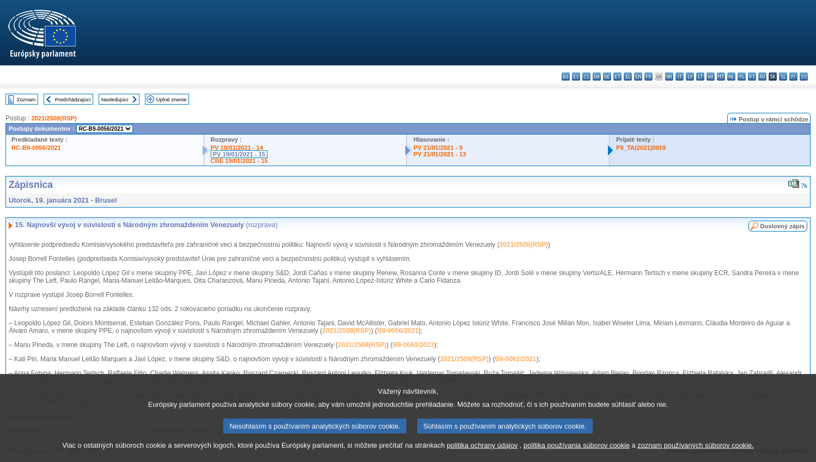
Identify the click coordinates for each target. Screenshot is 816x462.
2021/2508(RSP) (53, 118)
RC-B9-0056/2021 (36, 147)
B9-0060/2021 (413, 345)
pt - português (752, 76)
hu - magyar (711, 76)
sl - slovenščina (783, 76)
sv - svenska (804, 76)
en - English (638, 76)
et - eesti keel (617, 76)
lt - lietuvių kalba (700, 76)
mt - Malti (721, 76)
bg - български (566, 76)
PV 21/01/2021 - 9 (437, 147)
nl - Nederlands (731, 76)
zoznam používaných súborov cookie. (695, 455)
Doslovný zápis (782, 226)
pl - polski (742, 76)
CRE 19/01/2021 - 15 (239, 160)
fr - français (648, 76)
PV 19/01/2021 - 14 (237, 147)
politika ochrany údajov (482, 455)
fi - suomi (793, 76)
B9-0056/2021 (397, 331)
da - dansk (597, 76)
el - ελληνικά (628, 76)
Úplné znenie (171, 99)
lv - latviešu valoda (690, 76)
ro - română (762, 76)
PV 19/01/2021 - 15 (239, 154)
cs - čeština (586, 76)
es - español (576, 76)
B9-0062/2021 (515, 359)
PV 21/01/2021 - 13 (439, 154)
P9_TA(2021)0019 (641, 147)
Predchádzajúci (73, 99)
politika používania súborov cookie (576, 455)
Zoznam (26, 99)
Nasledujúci (115, 99)
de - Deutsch (607, 76)
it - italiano (679, 76)
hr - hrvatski (669, 76)
